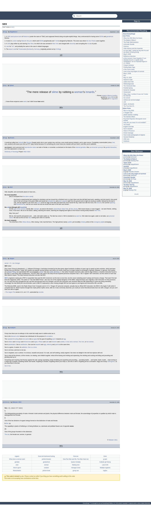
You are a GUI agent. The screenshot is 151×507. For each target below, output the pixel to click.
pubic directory (55, 272)
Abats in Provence (129, 131)
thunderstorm (20, 204)
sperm (54, 340)
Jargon (12, 258)
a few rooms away (129, 69)
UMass (24, 222)
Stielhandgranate (128, 84)
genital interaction (111, 147)
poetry (126, 157)
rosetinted (133, 175)
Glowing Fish (134, 160)
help (125, 168)
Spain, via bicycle (128, 104)
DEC (6, 278)
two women (90, 343)
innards (90, 91)
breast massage (128, 133)
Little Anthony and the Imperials (133, 48)
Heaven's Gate (127, 79)
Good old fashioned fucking (46, 457)
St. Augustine (113, 99)
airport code (12, 49)
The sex (7, 436)
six (13, 46)
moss (38, 202)
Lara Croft (105, 466)
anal (17, 466)
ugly (45, 346)
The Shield (126, 124)
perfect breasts (46, 460)
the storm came (28, 196)
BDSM (101, 36)
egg (64, 340)
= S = (10, 263)
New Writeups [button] (137, 151)
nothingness (111, 363)
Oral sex (75, 457)
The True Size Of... (129, 106)
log (125, 171)
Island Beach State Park (61, 209)
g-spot (105, 460)
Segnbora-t (13, 32)
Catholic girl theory (105, 463)
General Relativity (128, 137)
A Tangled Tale (127, 112)
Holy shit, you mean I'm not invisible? (134, 122)
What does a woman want (17, 460)
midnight (36, 209)
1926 (8, 43)
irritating (83, 222)
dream (126, 164)
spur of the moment (19, 209)
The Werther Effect (129, 117)
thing (4, 32)
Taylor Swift (127, 163)
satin (47, 343)
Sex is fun (8, 367)
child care (126, 139)
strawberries (51, 201)
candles (62, 343)
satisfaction (23, 346)
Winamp (28, 142)
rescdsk (41, 293)
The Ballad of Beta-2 (129, 40)
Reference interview (129, 56)
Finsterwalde (22, 49)
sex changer (16, 263)
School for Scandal (129, 90)
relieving (49, 346)
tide (30, 217)
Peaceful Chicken (133, 171)
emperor (104, 95)
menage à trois (75, 469)
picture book (18, 36)
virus (41, 272)
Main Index (27, 152)
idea (4, 85)
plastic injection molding (130, 115)
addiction (24, 348)
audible (70, 222)
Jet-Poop (133, 179)
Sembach (30, 49)
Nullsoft (21, 142)
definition (6, 403)
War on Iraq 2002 (128, 110)
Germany (37, 49)
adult (12, 36)
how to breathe (127, 129)
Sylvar (12, 85)
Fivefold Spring (128, 88)
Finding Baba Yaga (129, 67)
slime (55, 91)
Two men (81, 343)
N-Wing (58, 49)
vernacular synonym (97, 147)
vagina (35, 340)
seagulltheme (134, 164)
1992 (8, 36)
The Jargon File (10, 293)
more (136, 194)
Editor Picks (127, 108)
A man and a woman (71, 343)
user (12, 27)
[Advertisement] (75, 6)
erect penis (25, 340)
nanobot (126, 166)
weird (25, 101)
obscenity (72, 43)
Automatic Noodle (128, 44)
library (29, 222)
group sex (76, 472)
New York (55, 43)
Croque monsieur (128, 65)
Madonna (26, 36)
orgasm (17, 457)
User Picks (126, 36)
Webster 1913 (16, 403)
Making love (75, 466)
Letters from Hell (128, 82)
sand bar (78, 216)
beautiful (23, 207)
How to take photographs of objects (134, 135)
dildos (10, 343)
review (126, 160)
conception (49, 337)
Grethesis (126, 141)
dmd (11, 187)
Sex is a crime (32, 348)
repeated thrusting (12, 340)
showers (54, 343)
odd (8, 207)
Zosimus (126, 46)
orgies (36, 343)
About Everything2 (129, 34)
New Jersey (74, 209)
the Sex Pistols (91, 41)
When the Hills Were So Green (132, 38)
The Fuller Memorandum (130, 42)
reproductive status (30, 147)
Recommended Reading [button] (137, 31)
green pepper (62, 201)
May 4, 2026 (127, 73)
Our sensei (126, 98)
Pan (124, 75)
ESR (27, 293)
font (113, 142)
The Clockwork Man (129, 86)
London (14, 41)
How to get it (17, 469)
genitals (17, 463)
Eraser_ (12, 138)
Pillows (40, 343)
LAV (124, 102)
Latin (7, 46)
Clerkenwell (127, 92)
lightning (112, 202)
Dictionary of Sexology (11, 152)
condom (46, 469)
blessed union (15, 337)
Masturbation (17, 472)
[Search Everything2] (94, 16)
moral (89, 43)
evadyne (12, 329)
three (105, 457)
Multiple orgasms (105, 469)
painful (57, 346)
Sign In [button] (137, 21)
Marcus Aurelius (112, 95)
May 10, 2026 (127, 77)
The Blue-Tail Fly (128, 185)
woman (78, 91)
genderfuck (109, 36)
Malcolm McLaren (26, 41)
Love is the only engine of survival (133, 71)
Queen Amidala (75, 463)
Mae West (30, 43)
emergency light (99, 222)
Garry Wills (110, 97)
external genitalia (80, 147)
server (6, 263)
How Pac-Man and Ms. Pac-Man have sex (76, 460)
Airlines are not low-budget (131, 100)
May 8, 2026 (127, 54)
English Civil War (128, 126)
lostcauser (133, 157)
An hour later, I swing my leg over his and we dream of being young (135, 51)
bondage (18, 343)
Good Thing (12, 272)
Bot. (7, 425)
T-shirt (56, 41)
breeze (99, 202)
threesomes (27, 343)
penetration (12, 346)
